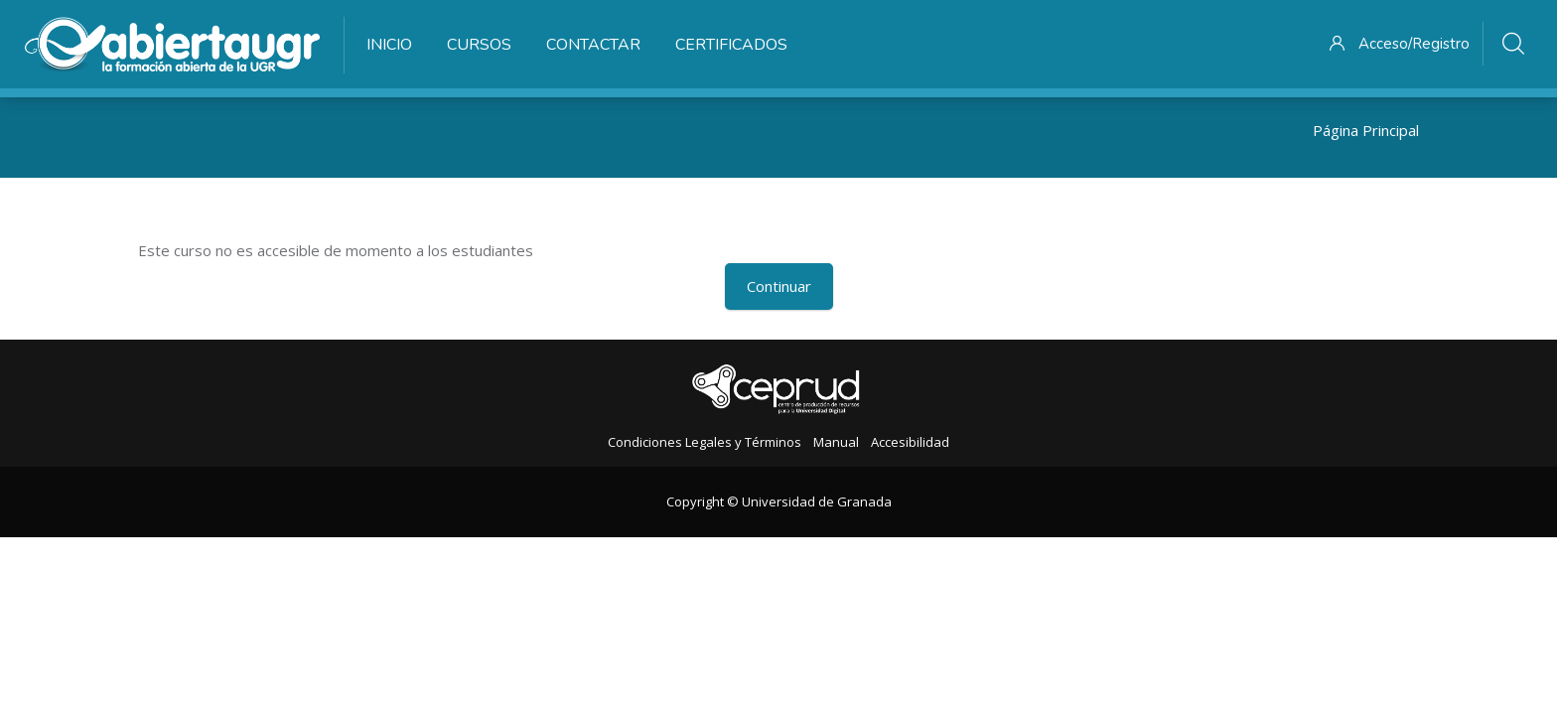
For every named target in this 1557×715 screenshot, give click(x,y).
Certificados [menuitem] (731, 45)
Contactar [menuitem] (593, 45)
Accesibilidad (910, 442)
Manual (836, 442)
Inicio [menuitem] (389, 45)
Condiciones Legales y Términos (704, 442)
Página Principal (1366, 130)
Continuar (779, 286)
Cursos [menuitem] (479, 45)
